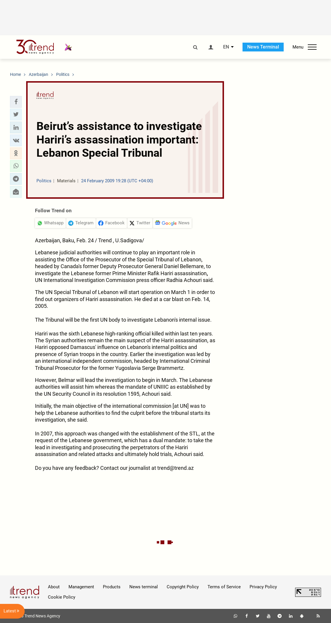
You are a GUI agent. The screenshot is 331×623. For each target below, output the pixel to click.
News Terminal (263, 47)
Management (81, 586)
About (54, 586)
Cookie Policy (61, 597)
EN (226, 47)
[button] (16, 102)
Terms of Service (224, 586)
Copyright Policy (183, 586)
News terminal (143, 586)
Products (112, 586)
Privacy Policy (263, 586)
